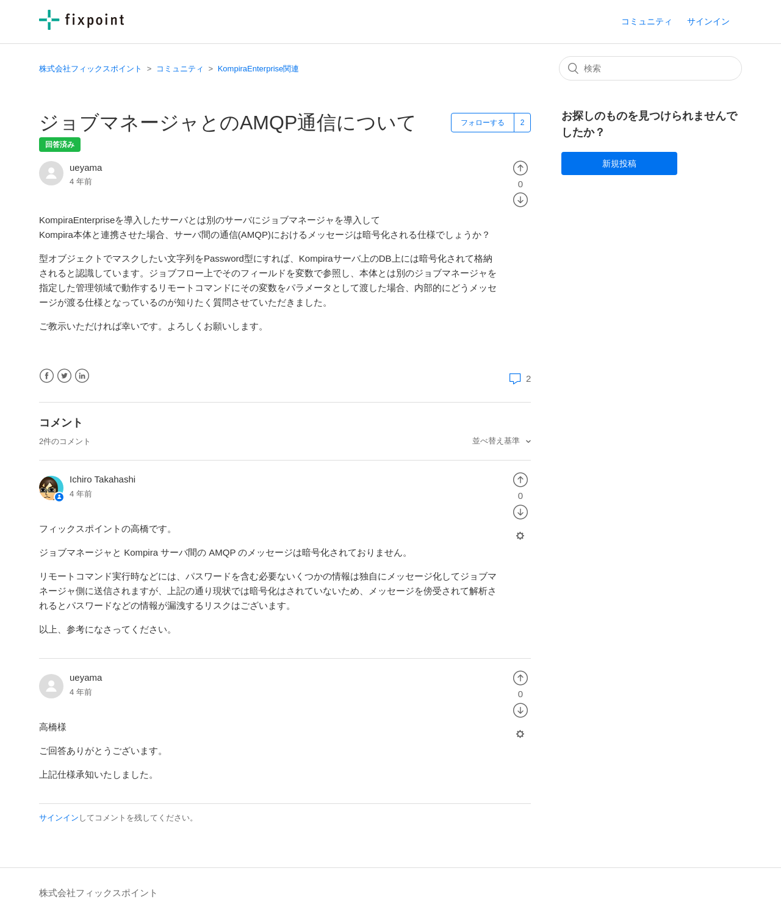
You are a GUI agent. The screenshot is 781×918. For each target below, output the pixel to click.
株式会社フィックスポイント (90, 68)
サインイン (59, 817)
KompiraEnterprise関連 (259, 68)
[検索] (650, 68)
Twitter (64, 376)
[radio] (520, 167)
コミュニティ (646, 21)
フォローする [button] (483, 122)
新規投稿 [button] (619, 163)
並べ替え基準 (497, 440)
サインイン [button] (708, 21)
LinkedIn (82, 376)
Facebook (46, 376)
